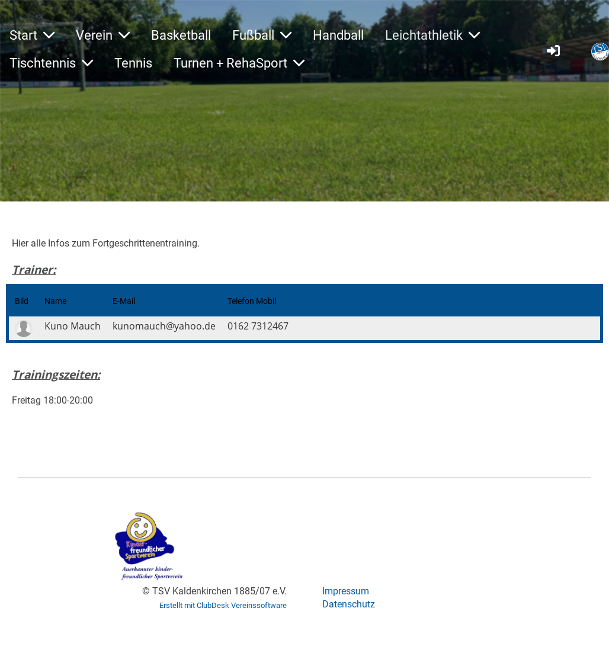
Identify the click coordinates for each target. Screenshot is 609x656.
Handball (338, 35)
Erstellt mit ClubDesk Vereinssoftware (223, 605)
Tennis (133, 63)
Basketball (181, 35)
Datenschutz (348, 604)
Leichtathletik (432, 35)
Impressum (345, 591)
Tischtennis (51, 63)
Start (32, 35)
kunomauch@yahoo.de (164, 325)
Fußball (261, 35)
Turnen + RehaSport (239, 63)
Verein (103, 35)
